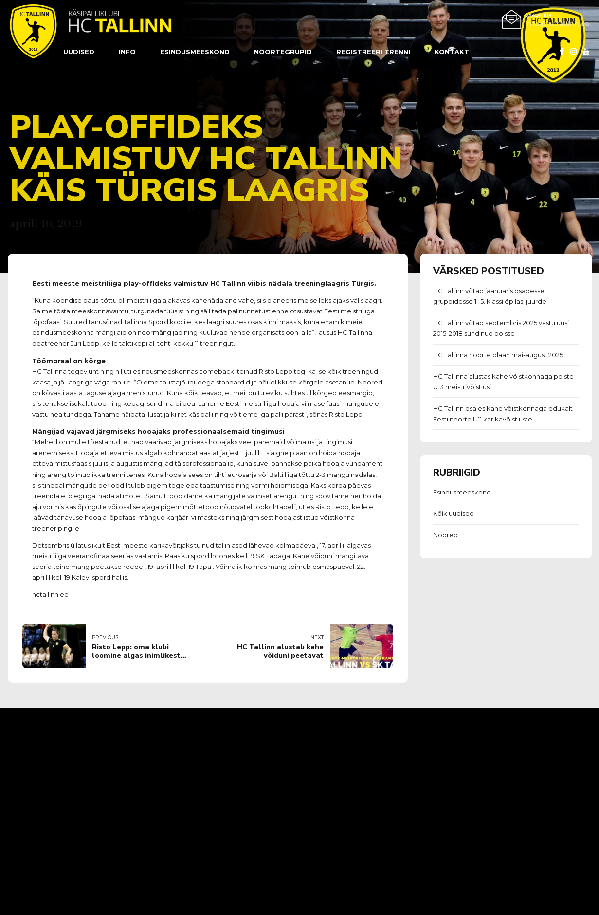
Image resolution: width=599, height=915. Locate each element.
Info (127, 51)
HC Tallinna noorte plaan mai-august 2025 (498, 355)
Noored (445, 535)
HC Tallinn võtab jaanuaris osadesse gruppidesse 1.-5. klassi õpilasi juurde (489, 296)
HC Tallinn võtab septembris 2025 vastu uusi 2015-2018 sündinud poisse (501, 328)
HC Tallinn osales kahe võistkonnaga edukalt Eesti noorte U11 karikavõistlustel (503, 413)
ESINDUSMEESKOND (195, 51)
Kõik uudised (453, 513)
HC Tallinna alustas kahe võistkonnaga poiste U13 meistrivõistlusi (503, 381)
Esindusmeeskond (462, 492)
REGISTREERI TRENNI (373, 51)
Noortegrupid (283, 51)
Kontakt (452, 51)
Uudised (78, 51)
